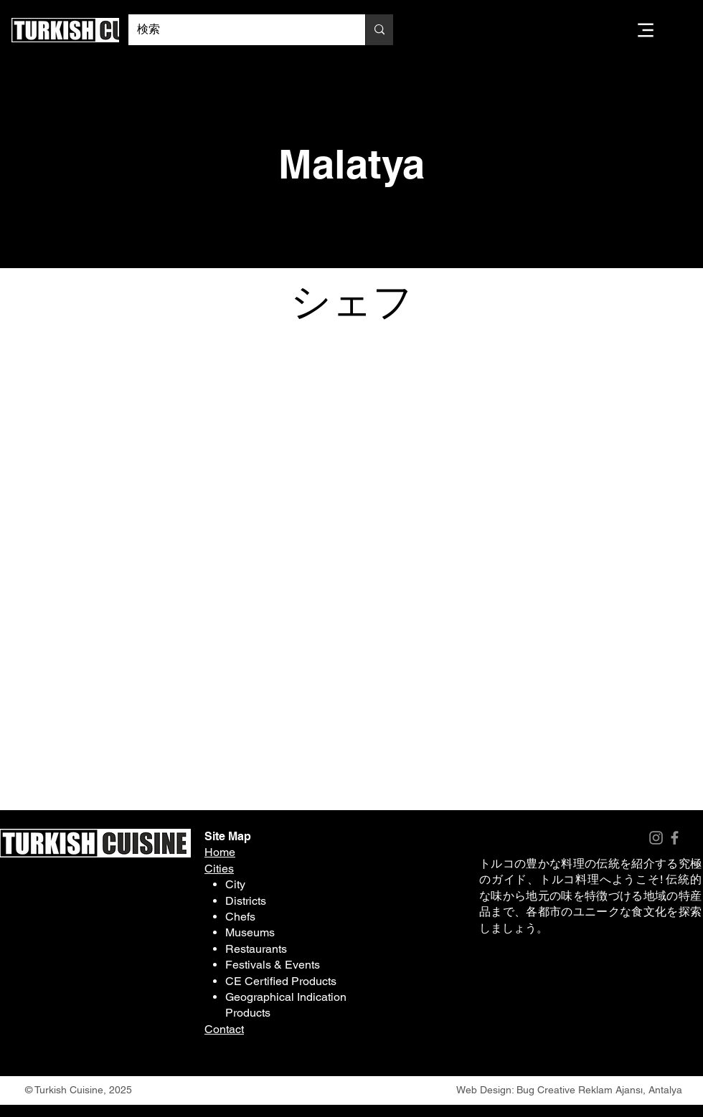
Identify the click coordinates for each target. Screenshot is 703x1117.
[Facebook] (675, 838)
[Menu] (645, 30)
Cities (219, 868)
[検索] (236, 29)
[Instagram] (656, 838)
